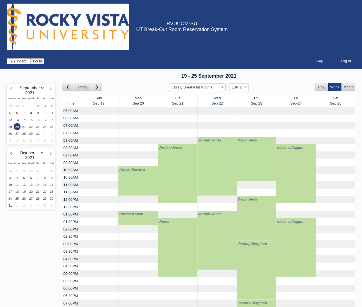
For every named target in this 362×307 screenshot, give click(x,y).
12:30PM (71, 207)
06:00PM (71, 288)
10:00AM (71, 170)
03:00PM (71, 244)
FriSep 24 (296, 101)
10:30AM (71, 177)
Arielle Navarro (132, 170)
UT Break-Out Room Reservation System (182, 29)
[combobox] (197, 87)
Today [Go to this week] (82, 87)
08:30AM (71, 148)
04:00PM (71, 259)
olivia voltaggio (290, 147)
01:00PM (71, 214)
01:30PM (71, 222)
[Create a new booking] (98, 111)
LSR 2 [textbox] (237, 87)
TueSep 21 (177, 101)
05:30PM (71, 281)
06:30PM (71, 296)
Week (334, 87)
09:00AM (71, 155)
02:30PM (71, 236)
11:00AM (71, 185)
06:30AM (71, 118)
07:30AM (71, 133)
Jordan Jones (210, 140)
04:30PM (71, 266)
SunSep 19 (98, 101)
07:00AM (71, 125)
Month (348, 87)
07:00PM (71, 303)
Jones (164, 221)
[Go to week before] (68, 87)
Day (321, 87)
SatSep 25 (335, 101)
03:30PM (71, 251)
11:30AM (71, 192)
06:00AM (71, 111)
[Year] (31, 92)
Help (319, 61)
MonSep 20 (138, 101)
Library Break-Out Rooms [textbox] (191, 87)
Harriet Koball (131, 214)
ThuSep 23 (256, 101)
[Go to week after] (97, 87)
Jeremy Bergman (252, 244)
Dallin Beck (247, 140)
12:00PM (71, 199)
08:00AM (71, 140)
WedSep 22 (217, 101)
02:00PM (71, 229)
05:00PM (71, 274)
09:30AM (71, 163)
